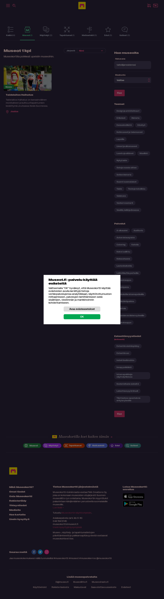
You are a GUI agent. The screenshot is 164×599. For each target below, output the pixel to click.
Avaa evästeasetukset (82, 309)
